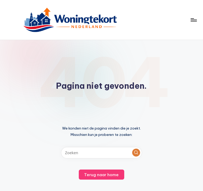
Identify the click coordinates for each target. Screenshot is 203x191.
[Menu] (193, 19)
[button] (136, 153)
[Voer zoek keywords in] (101, 152)
